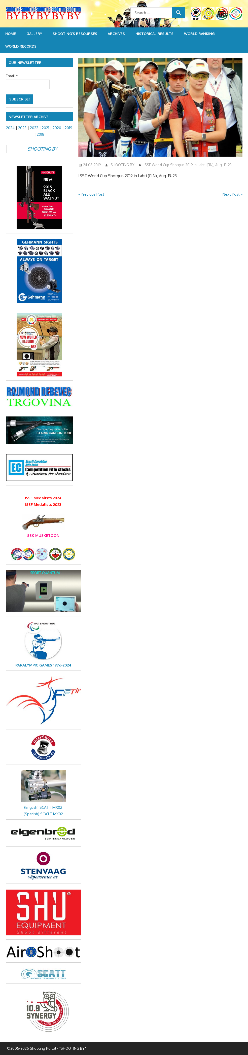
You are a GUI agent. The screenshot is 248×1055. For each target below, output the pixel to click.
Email (12, 76)
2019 (68, 127)
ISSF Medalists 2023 (43, 504)
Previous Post (92, 194)
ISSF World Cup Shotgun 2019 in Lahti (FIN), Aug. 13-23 (188, 165)
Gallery (34, 33)
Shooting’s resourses (75, 33)
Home (10, 33)
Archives (116, 33)
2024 (10, 127)
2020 (57, 127)
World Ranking (199, 33)
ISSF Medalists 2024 (43, 498)
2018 (40, 134)
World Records (21, 46)
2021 (45, 127)
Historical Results (154, 33)
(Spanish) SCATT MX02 (43, 814)
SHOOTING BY (122, 165)
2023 (22, 127)
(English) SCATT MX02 (43, 807)
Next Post (231, 194)
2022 (34, 127)
